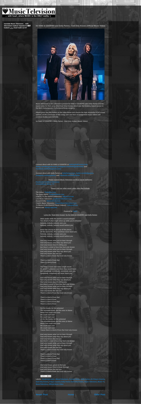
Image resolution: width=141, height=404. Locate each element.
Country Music (74, 379)
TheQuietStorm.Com (56, 194)
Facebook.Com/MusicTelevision (47, 182)
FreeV (75, 211)
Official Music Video (56, 384)
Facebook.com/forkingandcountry (48, 169)
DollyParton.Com (68, 173)
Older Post (99, 394)
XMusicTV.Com (68, 196)
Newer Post (42, 394)
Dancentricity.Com (53, 201)
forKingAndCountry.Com (78, 164)
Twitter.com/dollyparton (84, 173)
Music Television (90, 382)
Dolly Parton (85, 379)
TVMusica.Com (72, 205)
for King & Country (98, 379)
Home (71, 394)
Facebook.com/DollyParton (70, 175)
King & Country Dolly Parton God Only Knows (66, 382)
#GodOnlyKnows (48, 379)
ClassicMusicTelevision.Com (65, 203)
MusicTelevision (42, 384)
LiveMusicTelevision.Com (62, 199)
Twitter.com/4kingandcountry (46, 166)
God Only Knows (42, 382)
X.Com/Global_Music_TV (45, 184)
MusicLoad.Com (51, 207)
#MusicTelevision (61, 379)
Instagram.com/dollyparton (46, 175)
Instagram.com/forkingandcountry (71, 166)
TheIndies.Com (50, 192)
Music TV (101, 382)
